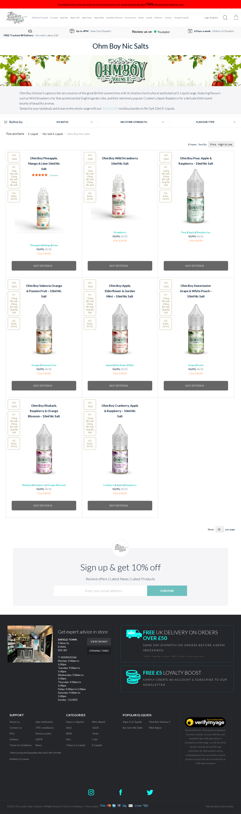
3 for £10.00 (110, 108)
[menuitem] (40, 17)
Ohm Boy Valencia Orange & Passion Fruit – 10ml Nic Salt (44, 291)
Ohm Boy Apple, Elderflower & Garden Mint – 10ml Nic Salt (120, 291)
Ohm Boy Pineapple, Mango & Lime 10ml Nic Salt (44, 163)
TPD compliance (45, 727)
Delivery (14, 739)
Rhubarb (27, 485)
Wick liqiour (155, 727)
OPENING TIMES (99, 650)
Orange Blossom (56, 485)
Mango (47, 245)
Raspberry (39, 485)
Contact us (16, 727)
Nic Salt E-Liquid (53, 133)
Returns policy (43, 733)
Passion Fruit (49, 365)
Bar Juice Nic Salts (133, 727)
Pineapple (35, 245)
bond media (228, 806)
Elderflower (120, 365)
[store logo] (16, 17)
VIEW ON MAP (99, 641)
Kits (68, 739)
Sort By (202, 144)
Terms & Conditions (21, 745)
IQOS (95, 727)
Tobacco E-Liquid (76, 745)
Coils (95, 739)
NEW (69, 733)
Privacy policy (92, 806)
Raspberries (203, 232)
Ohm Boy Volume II (159, 721)
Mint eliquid (98, 721)
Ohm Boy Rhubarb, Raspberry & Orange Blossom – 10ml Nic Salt (44, 411)
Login (206, 17)
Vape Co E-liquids (132, 721)
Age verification (44, 721)
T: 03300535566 (67, 657)
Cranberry (109, 485)
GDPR (39, 739)
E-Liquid (33, 133)
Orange (35, 365)
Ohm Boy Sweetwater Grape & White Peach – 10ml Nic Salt (196, 291)
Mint (131, 365)
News (39, 745)
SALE (69, 727)
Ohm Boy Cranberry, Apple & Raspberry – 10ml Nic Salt (119, 411)
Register (214, 17)
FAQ (12, 733)
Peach (200, 365)
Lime (55, 245)
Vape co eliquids (75, 721)
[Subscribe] (167, 591)
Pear (184, 232)
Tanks (95, 733)
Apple (191, 232)
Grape (191, 365)
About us (15, 721)
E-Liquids (97, 745)
